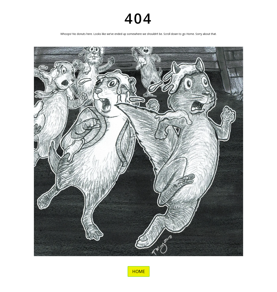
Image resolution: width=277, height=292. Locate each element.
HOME (138, 271)
